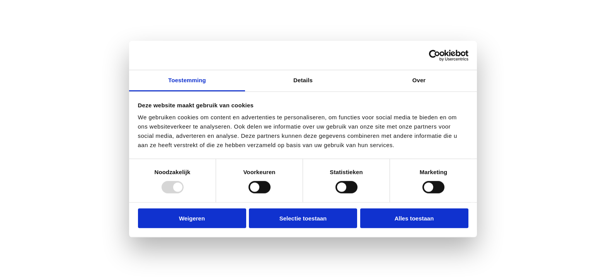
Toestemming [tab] (187, 80)
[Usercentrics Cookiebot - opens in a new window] (434, 55)
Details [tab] (303, 80)
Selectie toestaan (303, 218)
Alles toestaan (414, 218)
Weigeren (192, 218)
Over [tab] (419, 80)
